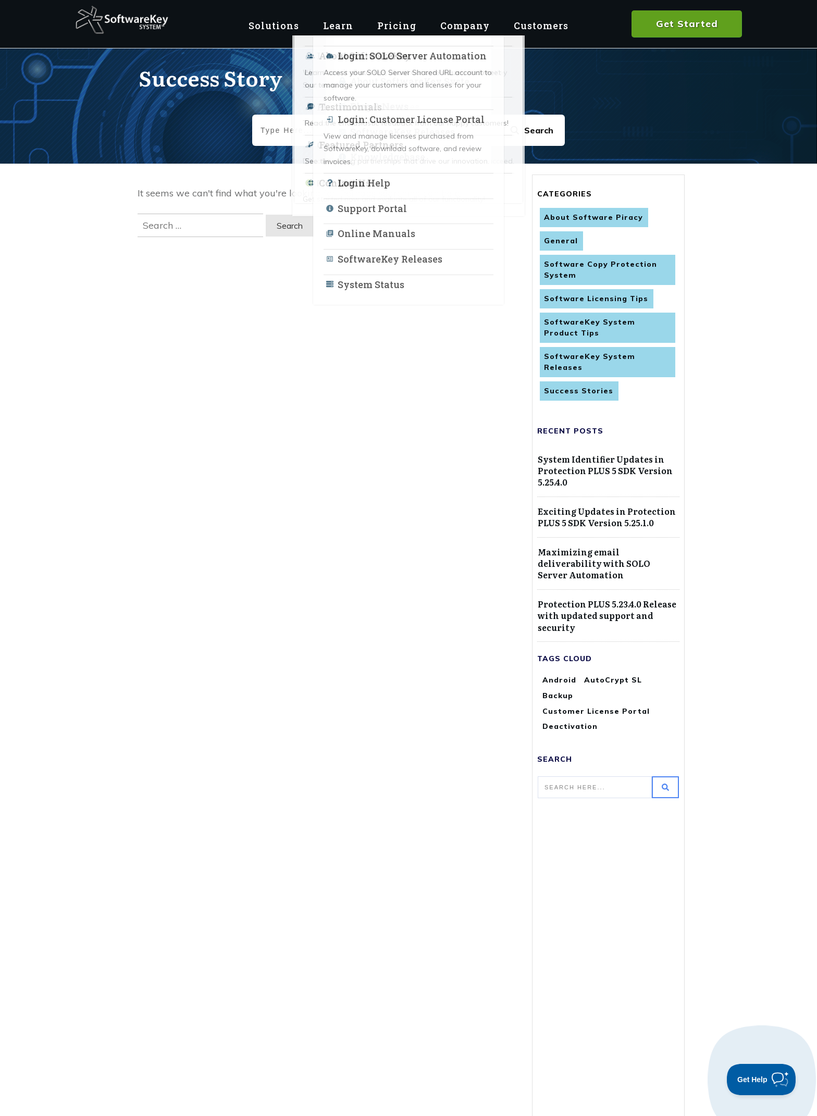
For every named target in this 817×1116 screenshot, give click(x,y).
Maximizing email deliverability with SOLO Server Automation (594, 563)
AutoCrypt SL (613, 680)
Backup (557, 695)
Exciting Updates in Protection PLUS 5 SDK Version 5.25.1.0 (607, 517)
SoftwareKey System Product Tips (589, 327)
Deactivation (570, 726)
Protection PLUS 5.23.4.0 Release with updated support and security (607, 616)
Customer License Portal (596, 711)
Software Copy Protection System (600, 269)
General (561, 240)
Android (559, 680)
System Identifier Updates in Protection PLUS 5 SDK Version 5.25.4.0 (605, 471)
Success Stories (578, 390)
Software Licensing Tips (596, 298)
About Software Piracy (593, 217)
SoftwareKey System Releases (589, 362)
